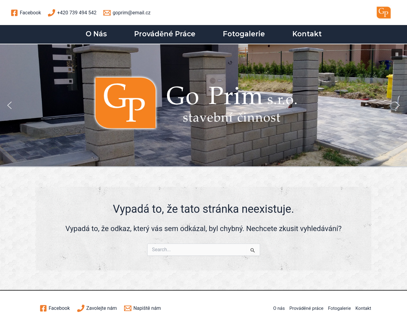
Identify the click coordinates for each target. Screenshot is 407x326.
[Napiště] (142, 308)
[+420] (72, 12)
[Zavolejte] (97, 308)
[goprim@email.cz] (126, 12)
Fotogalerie (244, 34)
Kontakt (307, 34)
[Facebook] (26, 12)
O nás (96, 34)
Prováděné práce (164, 34)
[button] (396, 54)
